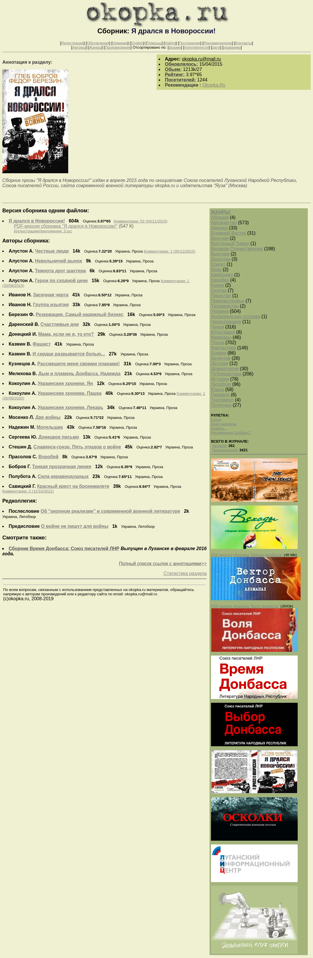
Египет (218, 264)
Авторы (79, 47)
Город (216, 419)
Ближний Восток (228, 233)
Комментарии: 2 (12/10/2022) (28, 491)
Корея (217, 285)
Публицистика (226, 373)
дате (216, 47)
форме (175, 47)
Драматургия (225, 368)
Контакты (243, 43)
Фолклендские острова (235, 316)
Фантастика (223, 347)
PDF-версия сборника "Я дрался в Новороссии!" (66, 226)
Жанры (95, 47)
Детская (219, 363)
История (220, 379)
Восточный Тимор (230, 243)
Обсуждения (98, 43)
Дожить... (219, 428)
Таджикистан (225, 306)
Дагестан (220, 259)
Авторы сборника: (26, 241)
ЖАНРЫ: (221, 212)
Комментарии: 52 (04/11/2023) (140, 221)
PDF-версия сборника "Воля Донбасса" (245, 606)
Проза (217, 342)
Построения (189, 43)
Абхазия (220, 217)
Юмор (217, 389)
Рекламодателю (217, 43)
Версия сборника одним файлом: (45, 211)
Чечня (217, 326)
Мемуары (221, 337)
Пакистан (221, 295)
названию (232, 47)
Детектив (220, 358)
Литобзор (221, 384)
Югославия (223, 332)
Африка (219, 227)
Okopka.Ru (213, 85)
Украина (220, 311)
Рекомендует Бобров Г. (231, 432)
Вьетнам (220, 253)
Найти (170, 43)
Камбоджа (222, 274)
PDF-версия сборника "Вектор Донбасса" (247, 555)
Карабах (220, 280)
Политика (221, 405)
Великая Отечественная (237, 248)
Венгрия (220, 238)
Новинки (119, 43)
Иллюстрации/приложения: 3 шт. (43, 231)
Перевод (220, 394)
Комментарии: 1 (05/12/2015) (169, 251)
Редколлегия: (19, 501)
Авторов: (219, 446)
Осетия (219, 290)
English (137, 43)
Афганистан (224, 222)
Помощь (154, 43)
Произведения (117, 47)
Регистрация (72, 43)
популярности (196, 47)
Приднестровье (227, 300)
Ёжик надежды (224, 424)
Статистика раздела (185, 573)
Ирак (216, 269)
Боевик (218, 353)
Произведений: (225, 450)
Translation (222, 399)
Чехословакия (226, 321)
